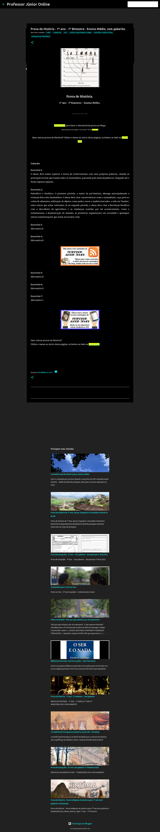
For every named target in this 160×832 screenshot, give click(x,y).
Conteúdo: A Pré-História (103, 32)
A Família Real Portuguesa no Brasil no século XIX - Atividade (75, 732)
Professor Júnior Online (28, 4)
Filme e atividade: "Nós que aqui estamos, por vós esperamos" (75, 620)
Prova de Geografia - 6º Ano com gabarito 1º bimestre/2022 (75, 767)
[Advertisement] (75, 363)
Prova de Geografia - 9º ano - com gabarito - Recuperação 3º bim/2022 (79, 555)
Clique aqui (59, 125)
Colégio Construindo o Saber (80, 32)
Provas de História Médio (41, 36)
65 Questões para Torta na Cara (63, 587)
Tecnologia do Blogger (80, 823)
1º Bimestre (57, 32)
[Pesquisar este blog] (145, 4)
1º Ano (48, 32)
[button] (32, 42)
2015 (65, 32)
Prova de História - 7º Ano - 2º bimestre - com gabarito (73, 696)
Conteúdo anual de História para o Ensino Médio (70, 474)
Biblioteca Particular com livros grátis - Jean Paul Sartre (73, 661)
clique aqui (94, 344)
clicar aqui (95, 129)
